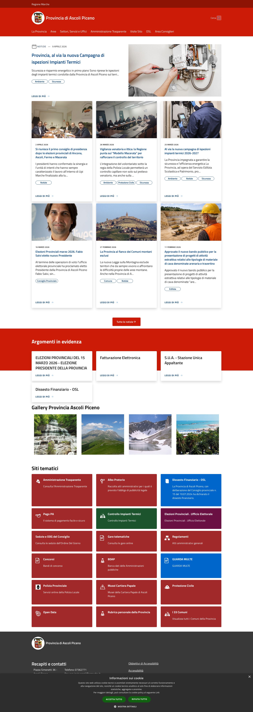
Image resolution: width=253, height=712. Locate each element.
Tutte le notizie (126, 322)
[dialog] (126, 692)
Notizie (41, 46)
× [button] (249, 677)
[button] (126, 706)
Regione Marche (40, 4)
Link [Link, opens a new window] (157, 692)
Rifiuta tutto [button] (139, 699)
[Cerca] (217, 18)
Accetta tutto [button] (114, 699)
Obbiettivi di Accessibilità (143, 663)
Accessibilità (135, 670)
